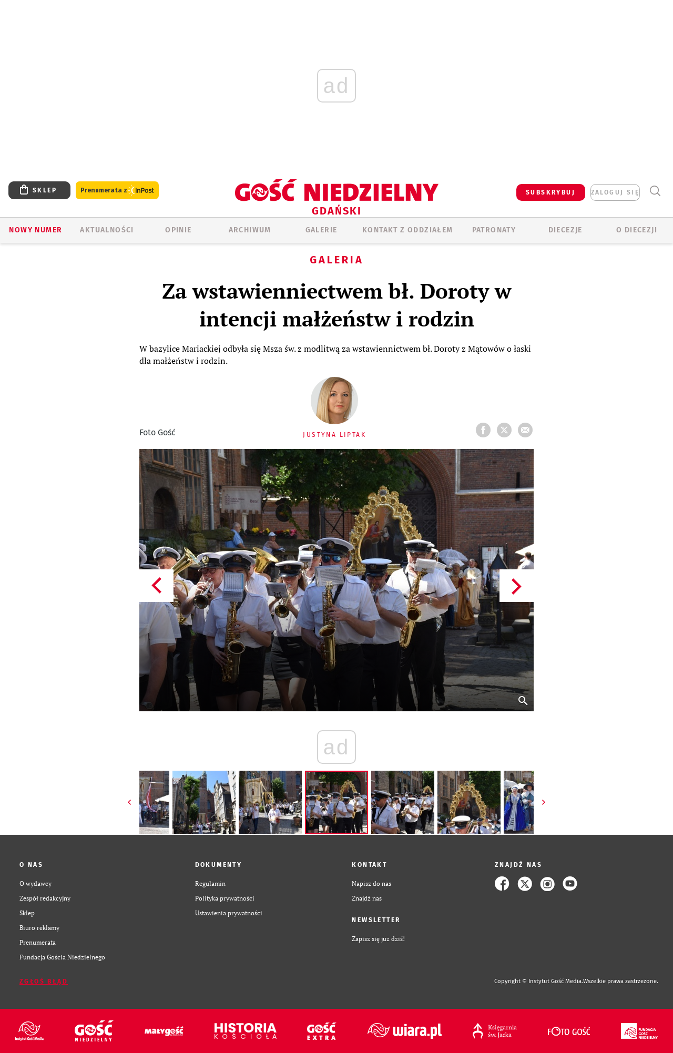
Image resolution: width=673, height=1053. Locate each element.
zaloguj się (615, 192)
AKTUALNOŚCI (107, 230)
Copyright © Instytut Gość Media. (538, 981)
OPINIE (178, 230)
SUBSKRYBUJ (550, 192)
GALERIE (321, 230)
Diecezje (565, 230)
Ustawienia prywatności (228, 913)
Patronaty (494, 230)
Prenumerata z (117, 191)
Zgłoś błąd (43, 981)
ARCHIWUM (250, 230)
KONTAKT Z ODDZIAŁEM (407, 230)
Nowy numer (35, 230)
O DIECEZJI (636, 230)
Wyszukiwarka (655, 191)
